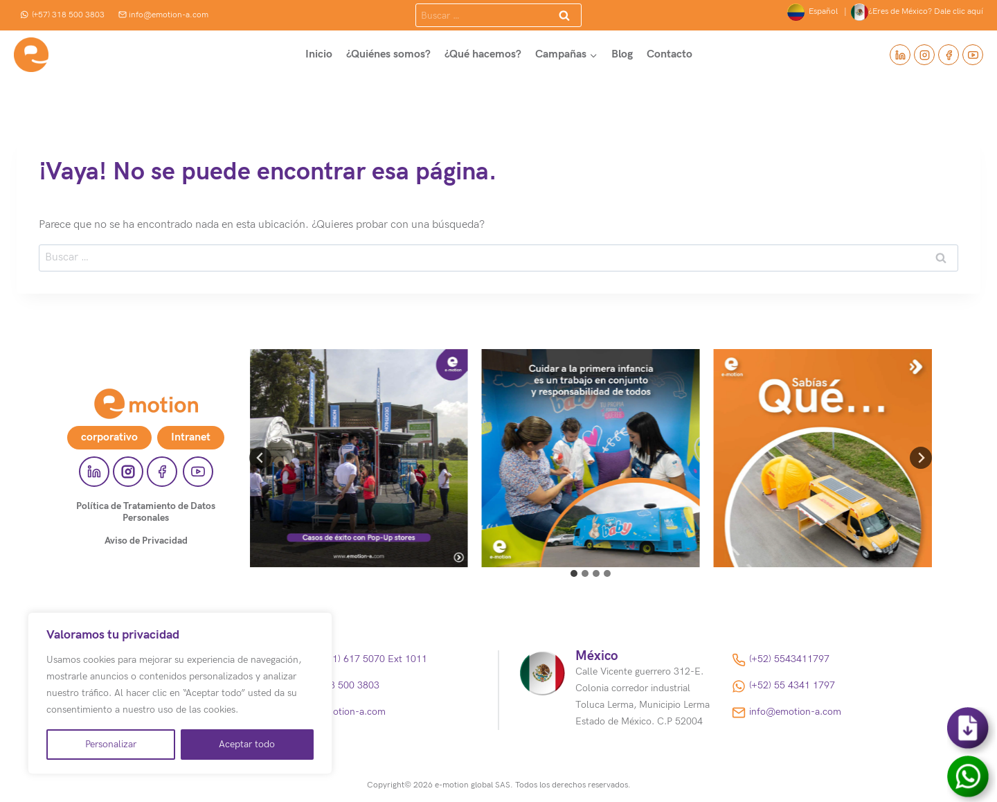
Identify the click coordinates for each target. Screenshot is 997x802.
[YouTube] (972, 54)
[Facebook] (948, 54)
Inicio (318, 54)
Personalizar (110, 744)
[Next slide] (921, 458)
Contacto (669, 54)
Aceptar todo (247, 744)
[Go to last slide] (260, 458)
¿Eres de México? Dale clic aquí (917, 12)
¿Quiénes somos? (388, 54)
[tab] (574, 573)
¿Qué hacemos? (482, 54)
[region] (180, 693)
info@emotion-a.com (163, 15)
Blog (622, 54)
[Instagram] (924, 54)
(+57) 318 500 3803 (63, 15)
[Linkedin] (900, 54)
